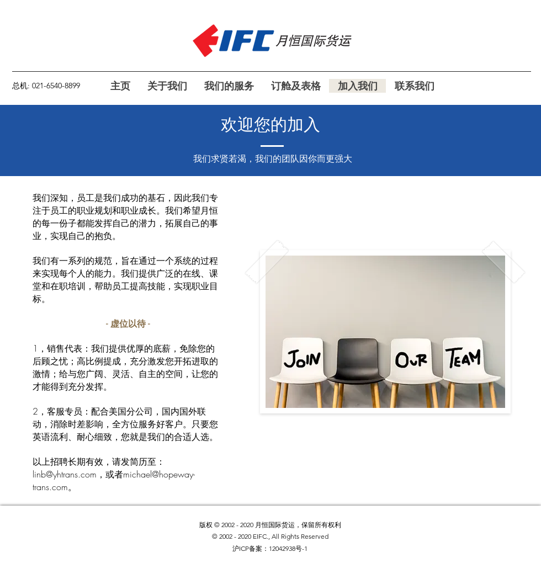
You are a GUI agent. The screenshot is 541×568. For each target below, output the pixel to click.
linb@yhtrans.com (65, 474)
